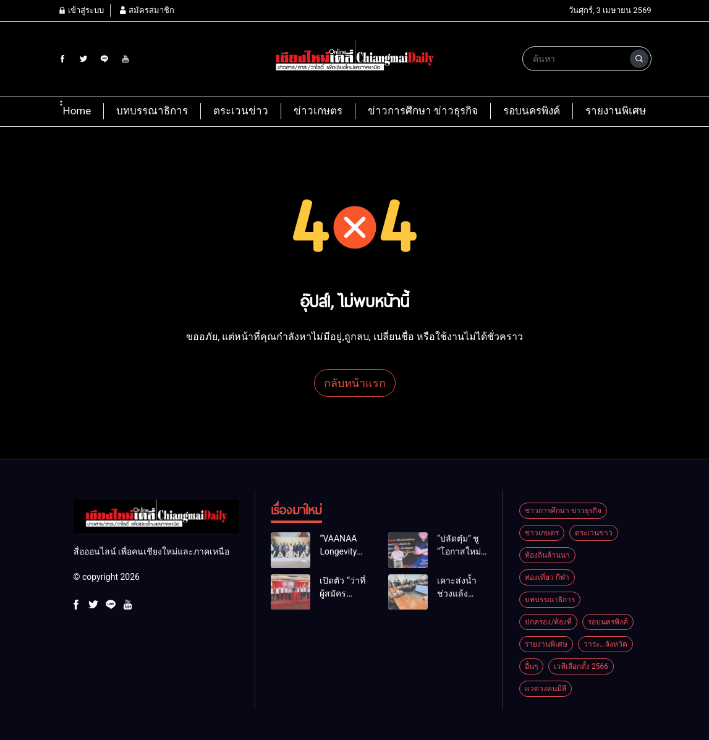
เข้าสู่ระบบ (81, 10)
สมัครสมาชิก (146, 10)
